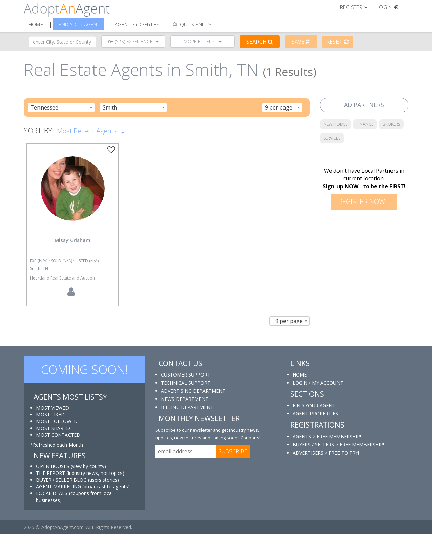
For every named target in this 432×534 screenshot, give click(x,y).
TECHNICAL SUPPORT (185, 383)
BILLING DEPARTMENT (187, 407)
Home (36, 24)
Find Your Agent (78, 24)
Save (301, 41)
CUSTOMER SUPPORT (185, 374)
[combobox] (61, 107)
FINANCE (365, 124)
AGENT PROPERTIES (315, 413)
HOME (300, 374)
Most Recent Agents (90, 130)
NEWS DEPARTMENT (184, 399)
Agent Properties (137, 24)
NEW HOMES (335, 124)
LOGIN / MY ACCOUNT (318, 383)
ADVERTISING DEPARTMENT (193, 391)
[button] (356, 7)
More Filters (203, 41)
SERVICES (332, 138)
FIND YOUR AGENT (314, 405)
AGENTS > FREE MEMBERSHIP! (327, 436)
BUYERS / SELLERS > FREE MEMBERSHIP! (338, 444)
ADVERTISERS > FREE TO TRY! (326, 453)
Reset (337, 41)
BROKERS (391, 124)
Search (259, 41)
